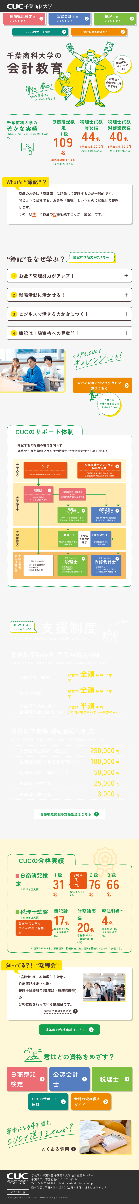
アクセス (18, 1192)
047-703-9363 (46, 1183)
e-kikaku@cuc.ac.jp (80, 1183)
